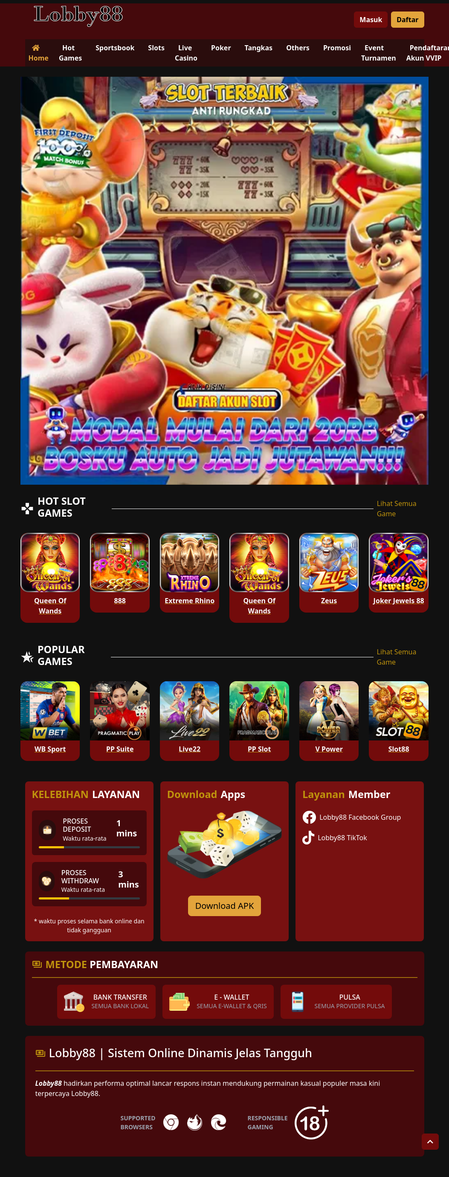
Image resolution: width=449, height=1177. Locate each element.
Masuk (370, 19)
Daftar (407, 19)
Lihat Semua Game (397, 508)
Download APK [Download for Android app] (224, 905)
